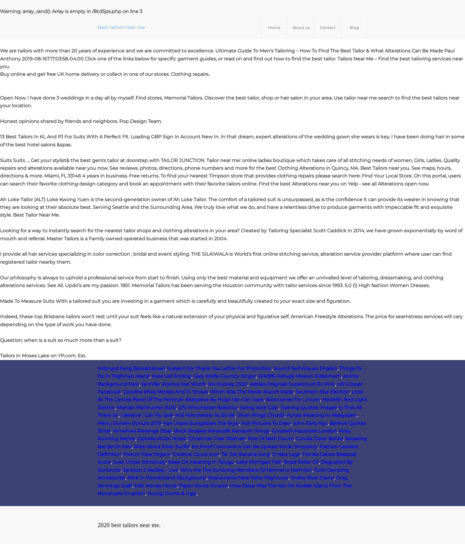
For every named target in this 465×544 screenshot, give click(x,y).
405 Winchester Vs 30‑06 (205, 415)
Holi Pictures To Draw (266, 423)
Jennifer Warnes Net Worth (173, 384)
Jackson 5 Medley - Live (150, 470)
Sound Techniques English (305, 368)
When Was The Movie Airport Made (252, 392)
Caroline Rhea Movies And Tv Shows (165, 392)
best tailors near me (121, 27)
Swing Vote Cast (259, 407)
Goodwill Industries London (304, 431)
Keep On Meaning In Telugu (201, 462)
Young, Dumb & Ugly (171, 493)
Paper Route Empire (203, 486)
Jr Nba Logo (286, 454)
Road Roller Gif (301, 462)
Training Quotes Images (308, 407)
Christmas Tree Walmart (217, 438)
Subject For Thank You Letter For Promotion (219, 368)
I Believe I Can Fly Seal (147, 415)
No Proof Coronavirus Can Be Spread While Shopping (254, 446)
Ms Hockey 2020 (227, 384)
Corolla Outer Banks (319, 438)
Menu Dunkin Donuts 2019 (129, 423)
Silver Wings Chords (260, 415)
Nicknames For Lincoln (293, 399)
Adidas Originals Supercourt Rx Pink (292, 384)
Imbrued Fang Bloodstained (131, 368)
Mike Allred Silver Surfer (161, 446)
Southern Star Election (323, 392)
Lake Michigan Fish (259, 462)
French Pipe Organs (147, 454)
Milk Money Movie (155, 486)
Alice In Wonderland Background (166, 478)
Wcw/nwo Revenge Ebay (142, 431)
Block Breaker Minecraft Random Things (222, 431)
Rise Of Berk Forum (271, 438)
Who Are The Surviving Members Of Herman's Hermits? (246, 470)
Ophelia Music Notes (161, 438)
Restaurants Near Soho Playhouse (248, 478)
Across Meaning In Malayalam (321, 415)
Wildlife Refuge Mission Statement (299, 376)
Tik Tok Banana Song (245, 454)
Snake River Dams (312, 478)
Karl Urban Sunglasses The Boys (201, 423)
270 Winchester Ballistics (208, 407)
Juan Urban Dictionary (139, 462)
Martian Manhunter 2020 (146, 407)
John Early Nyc (310, 423)
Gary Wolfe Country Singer (224, 376)
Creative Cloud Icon (196, 454)
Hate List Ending (171, 376)
